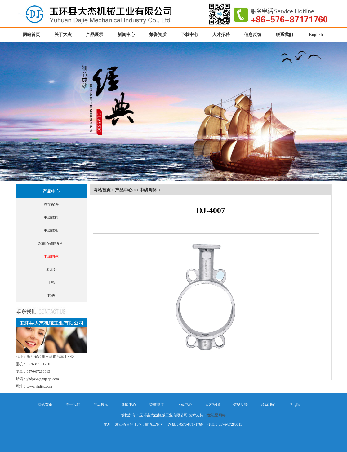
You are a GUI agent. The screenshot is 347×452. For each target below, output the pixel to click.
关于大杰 (63, 34)
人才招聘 (221, 34)
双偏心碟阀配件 (51, 243)
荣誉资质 (158, 34)
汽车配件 (51, 204)
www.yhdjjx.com (39, 386)
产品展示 (94, 34)
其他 (51, 295)
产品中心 (51, 191)
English (316, 34)
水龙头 (51, 269)
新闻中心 (126, 34)
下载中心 (189, 34)
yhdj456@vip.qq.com (43, 379)
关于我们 (72, 404)
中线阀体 (51, 256)
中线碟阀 (51, 217)
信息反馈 (252, 34)
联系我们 (284, 34)
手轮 (51, 282)
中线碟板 (51, 230)
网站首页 (31, 34)
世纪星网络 (216, 415)
